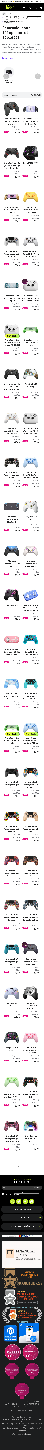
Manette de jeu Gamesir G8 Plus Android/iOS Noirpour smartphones (30, 124)
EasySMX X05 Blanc (30, 518)
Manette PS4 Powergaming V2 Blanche (11, 254)
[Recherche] (35, 7)
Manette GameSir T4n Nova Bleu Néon (30, 652)
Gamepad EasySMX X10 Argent (31, 1006)
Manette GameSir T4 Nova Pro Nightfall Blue (12, 565)
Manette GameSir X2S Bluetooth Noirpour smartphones (11, 522)
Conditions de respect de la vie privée (26, 1193)
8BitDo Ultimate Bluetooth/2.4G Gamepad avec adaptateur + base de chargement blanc (30, 436)
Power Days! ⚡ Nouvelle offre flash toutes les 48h (22, 1)
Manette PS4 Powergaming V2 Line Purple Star (11, 1138)
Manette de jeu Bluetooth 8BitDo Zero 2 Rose (12, 652)
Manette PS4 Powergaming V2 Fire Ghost (30, 873)
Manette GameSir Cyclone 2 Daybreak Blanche (12, 432)
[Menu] (3, 7)
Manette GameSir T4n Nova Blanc (31, 563)
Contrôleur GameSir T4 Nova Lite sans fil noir (31, 961)
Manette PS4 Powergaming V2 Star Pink (11, 873)
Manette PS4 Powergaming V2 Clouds (30, 785)
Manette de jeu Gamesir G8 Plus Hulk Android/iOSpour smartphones (30, 345)
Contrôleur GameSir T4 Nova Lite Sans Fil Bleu (31, 475)
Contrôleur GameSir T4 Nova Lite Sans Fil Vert (12, 1094)
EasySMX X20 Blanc (11, 1004)
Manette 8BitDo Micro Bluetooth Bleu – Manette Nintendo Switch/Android (30, 610)
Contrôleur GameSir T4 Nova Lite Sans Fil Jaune (31, 211)
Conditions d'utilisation (12, 1194)
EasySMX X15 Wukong (30, 385)
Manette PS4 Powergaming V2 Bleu (11, 961)
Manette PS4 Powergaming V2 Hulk (30, 1094)
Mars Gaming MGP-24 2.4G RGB (30, 1138)
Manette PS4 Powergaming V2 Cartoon (11, 917)
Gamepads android (9, 81)
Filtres (36, 95)
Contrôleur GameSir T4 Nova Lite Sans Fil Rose (31, 1051)
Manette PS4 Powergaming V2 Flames (11, 829)
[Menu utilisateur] (29, 7)
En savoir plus (7, 58)
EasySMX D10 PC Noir (31, 164)
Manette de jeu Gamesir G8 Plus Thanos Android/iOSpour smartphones (11, 212)
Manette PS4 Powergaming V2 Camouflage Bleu (31, 917)
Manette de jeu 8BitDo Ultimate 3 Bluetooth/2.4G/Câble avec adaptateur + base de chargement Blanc (30, 302)
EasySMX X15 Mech (11, 1048)
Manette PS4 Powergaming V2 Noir (11, 785)
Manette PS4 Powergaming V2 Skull (11, 475)
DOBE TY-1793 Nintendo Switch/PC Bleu (30, 696)
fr (24, 7)
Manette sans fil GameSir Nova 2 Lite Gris (12, 121)
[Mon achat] (41, 7)
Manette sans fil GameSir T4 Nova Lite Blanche (31, 254)
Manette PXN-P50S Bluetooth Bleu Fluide (11, 696)
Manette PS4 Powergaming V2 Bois (30, 829)
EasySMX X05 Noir (11, 606)
